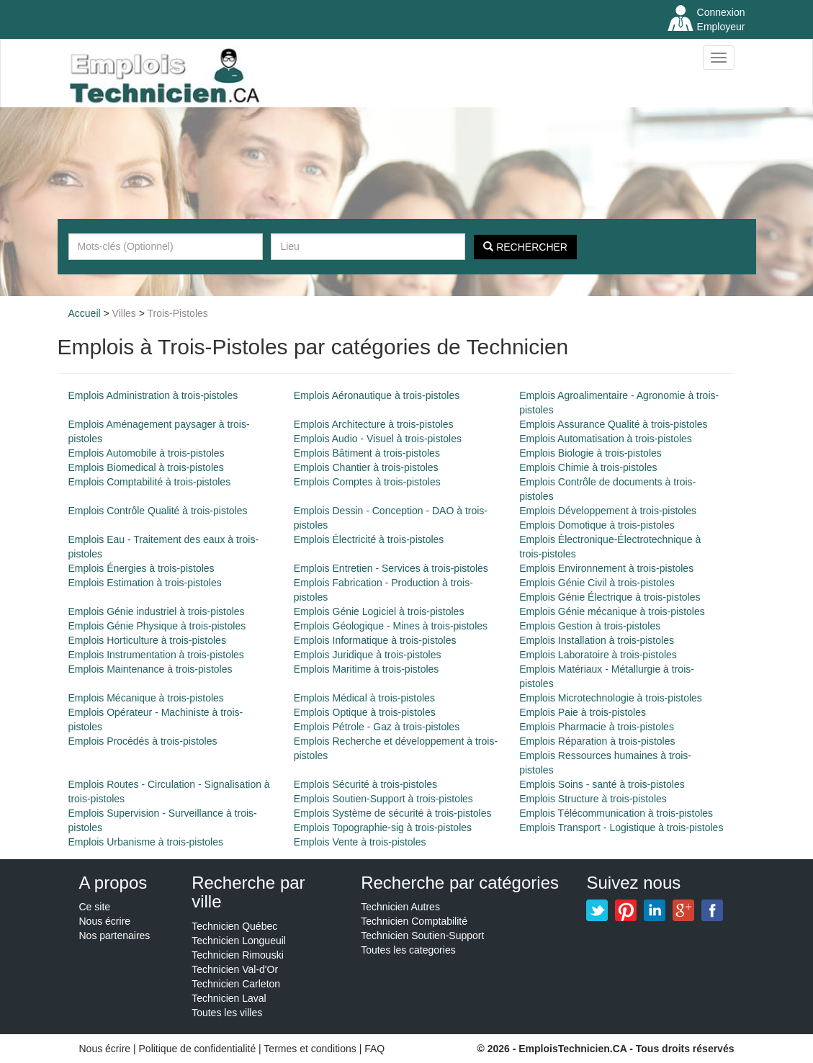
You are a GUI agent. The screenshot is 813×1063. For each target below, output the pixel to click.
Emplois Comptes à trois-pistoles (367, 482)
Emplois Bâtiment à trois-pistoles (367, 453)
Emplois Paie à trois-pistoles (582, 712)
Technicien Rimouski (238, 955)
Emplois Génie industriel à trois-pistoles (156, 611)
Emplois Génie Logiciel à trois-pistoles (379, 611)
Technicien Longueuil (239, 940)
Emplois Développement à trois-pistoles (607, 510)
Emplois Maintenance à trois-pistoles (150, 669)
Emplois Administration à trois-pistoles (153, 395)
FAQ (374, 1048)
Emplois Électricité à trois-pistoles (369, 539)
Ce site (95, 906)
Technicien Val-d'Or (235, 969)
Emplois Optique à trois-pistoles (365, 712)
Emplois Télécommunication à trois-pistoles (616, 813)
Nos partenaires (115, 935)
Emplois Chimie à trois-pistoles (588, 467)
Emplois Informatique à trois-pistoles (375, 640)
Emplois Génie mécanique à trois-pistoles (612, 611)
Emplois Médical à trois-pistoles (364, 698)
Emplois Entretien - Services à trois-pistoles (391, 568)
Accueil (84, 313)
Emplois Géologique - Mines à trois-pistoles (391, 626)
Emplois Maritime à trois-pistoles (366, 669)
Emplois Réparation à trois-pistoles (597, 741)
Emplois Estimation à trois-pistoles (145, 582)
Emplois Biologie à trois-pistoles (590, 453)
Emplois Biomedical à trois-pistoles (146, 467)
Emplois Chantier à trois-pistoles (366, 467)
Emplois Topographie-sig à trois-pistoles (383, 827)
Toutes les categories (408, 950)
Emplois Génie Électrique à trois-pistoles (609, 597)
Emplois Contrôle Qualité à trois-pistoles (158, 510)
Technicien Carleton (236, 984)
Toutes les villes (227, 1012)
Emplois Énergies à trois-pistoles (141, 568)
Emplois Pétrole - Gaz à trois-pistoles (376, 726)
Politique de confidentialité (197, 1048)
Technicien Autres (400, 906)
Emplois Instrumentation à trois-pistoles (156, 654)
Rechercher (525, 247)
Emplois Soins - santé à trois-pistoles (602, 784)
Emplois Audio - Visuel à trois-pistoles (378, 438)
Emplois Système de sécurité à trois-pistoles (393, 813)
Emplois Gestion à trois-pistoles (589, 626)
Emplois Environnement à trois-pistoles (606, 568)
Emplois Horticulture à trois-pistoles (147, 640)
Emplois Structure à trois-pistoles (593, 798)
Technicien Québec (234, 926)
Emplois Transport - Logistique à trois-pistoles (621, 827)
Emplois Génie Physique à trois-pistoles (157, 626)
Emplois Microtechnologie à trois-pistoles (610, 698)
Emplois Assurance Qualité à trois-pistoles (613, 424)
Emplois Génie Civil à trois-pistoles (597, 582)
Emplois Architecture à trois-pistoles (374, 424)
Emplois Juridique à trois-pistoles (367, 654)
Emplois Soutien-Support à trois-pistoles (383, 798)
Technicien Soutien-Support (422, 935)
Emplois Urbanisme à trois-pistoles (146, 842)
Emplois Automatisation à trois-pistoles (605, 438)
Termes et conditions (311, 1048)
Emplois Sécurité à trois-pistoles (365, 784)
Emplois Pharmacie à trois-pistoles (596, 726)
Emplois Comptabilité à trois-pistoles (149, 482)
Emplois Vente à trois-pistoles (360, 842)
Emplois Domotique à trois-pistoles (597, 525)
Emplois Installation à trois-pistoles (596, 640)
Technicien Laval (229, 998)
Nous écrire (105, 921)
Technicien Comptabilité (414, 921)
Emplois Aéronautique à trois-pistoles (376, 395)
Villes (124, 313)
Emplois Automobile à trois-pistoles (146, 453)
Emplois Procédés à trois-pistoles (142, 741)
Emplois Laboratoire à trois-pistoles (598, 654)
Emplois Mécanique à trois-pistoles (146, 698)
